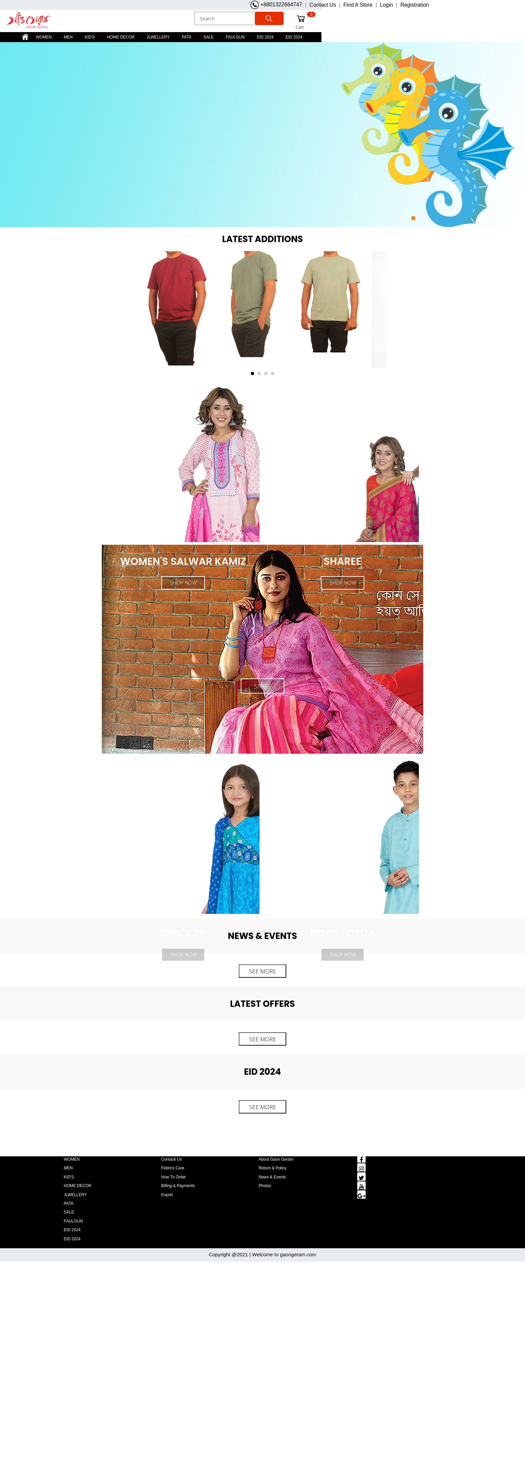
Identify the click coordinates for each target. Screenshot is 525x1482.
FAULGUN (235, 36)
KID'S (90, 36)
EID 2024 (265, 36)
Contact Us (322, 5)
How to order (173, 1176)
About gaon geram (276, 1159)
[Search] (225, 18)
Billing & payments (178, 1185)
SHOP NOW (183, 954)
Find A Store (357, 5)
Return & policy (273, 1167)
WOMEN (44, 36)
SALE (209, 36)
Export (167, 1194)
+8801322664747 (276, 5)
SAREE (262, 686)
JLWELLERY (158, 36)
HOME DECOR (121, 36)
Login (386, 5)
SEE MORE (262, 971)
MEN (68, 36)
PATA (187, 36)
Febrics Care (172, 1167)
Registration (414, 5)
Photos (265, 1185)
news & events (272, 1176)
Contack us (171, 1159)
